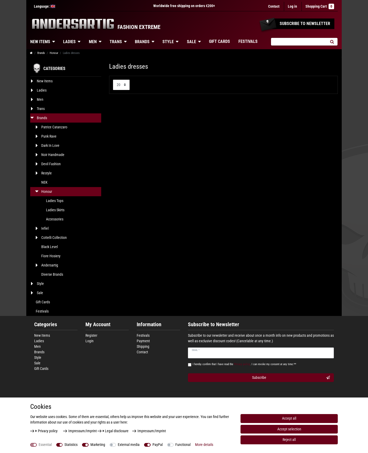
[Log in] (292, 6)
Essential (45, 444)
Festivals (248, 41)
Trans (116, 41)
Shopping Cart (319, 6)
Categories (45, 324)
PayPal (157, 444)
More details (204, 444)
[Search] (332, 42)
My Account (97, 324)
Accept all (289, 418)
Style (168, 41)
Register (91, 335)
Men (93, 41)
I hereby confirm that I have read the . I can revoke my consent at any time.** (244, 364)
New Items (40, 41)
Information (149, 324)
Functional (183, 444)
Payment (143, 341)
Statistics (71, 444)
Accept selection (289, 429)
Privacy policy (46, 431)
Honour (54, 53)
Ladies (69, 41)
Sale (191, 41)
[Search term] (298, 42)
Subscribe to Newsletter (213, 324)
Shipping (143, 346)
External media (129, 444)
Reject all (289, 439)
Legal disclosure (116, 431)
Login (89, 341)
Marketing (97, 444)
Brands (142, 41)
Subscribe (291, 377)
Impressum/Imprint (82, 431)
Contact (273, 6)
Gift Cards (219, 41)
